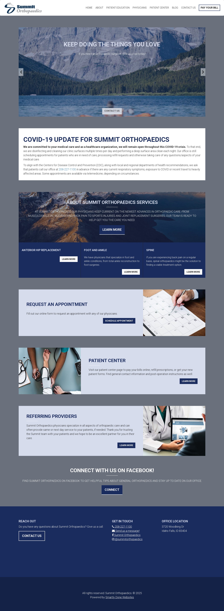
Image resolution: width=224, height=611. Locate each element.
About (99, 7)
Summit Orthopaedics (126, 535)
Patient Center (159, 7)
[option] (112, 72)
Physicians (140, 7)
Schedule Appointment (119, 321)
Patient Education (118, 7)
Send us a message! (126, 530)
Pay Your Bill (209, 7)
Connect (112, 490)
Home (89, 7)
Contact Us (188, 7)
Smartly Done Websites (119, 597)
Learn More (112, 230)
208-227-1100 (67, 169)
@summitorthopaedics (127, 539)
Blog (175, 7)
